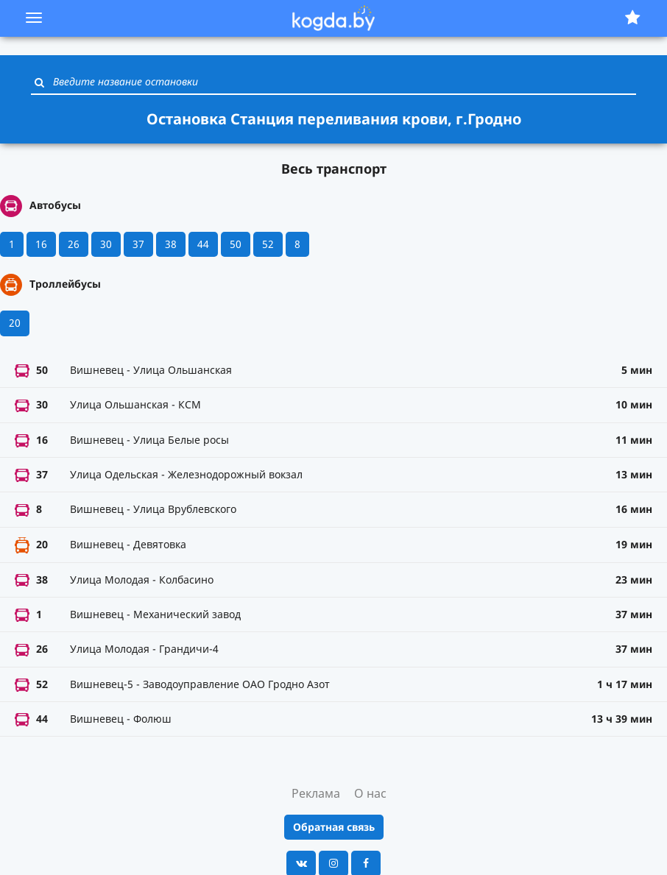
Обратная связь (334, 827)
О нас (370, 793)
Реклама (316, 793)
